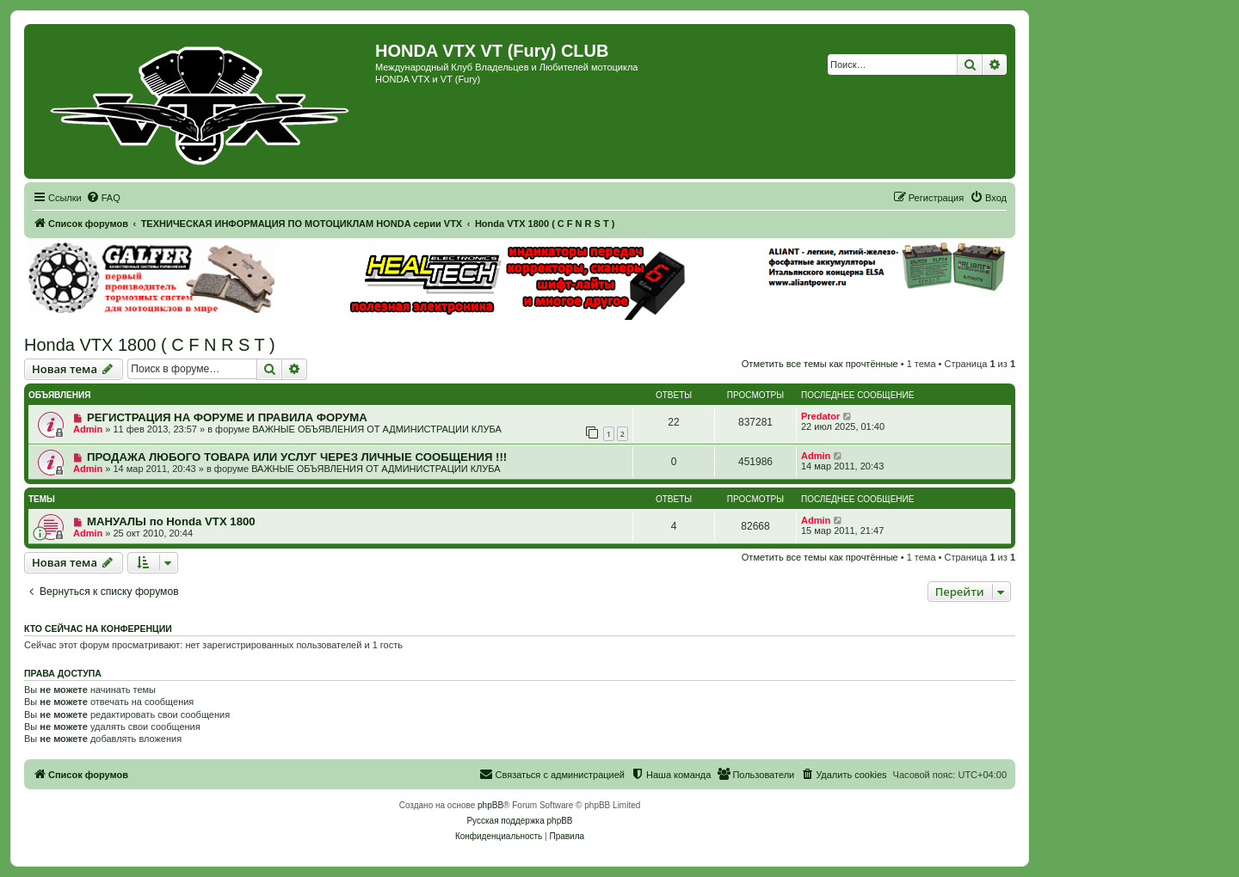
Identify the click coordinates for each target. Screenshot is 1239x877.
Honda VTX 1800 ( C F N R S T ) (149, 344)
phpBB (490, 805)
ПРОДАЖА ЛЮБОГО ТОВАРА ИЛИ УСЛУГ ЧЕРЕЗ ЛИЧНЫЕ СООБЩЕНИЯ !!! (297, 457)
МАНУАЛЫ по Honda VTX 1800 (171, 521)
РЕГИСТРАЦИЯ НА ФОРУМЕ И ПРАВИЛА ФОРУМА (227, 417)
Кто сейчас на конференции (98, 628)
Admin (87, 429)
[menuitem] (103, 197)
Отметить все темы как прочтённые (820, 364)
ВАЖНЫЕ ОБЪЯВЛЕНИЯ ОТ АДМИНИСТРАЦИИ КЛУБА (376, 429)
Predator (820, 416)
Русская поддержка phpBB (519, 820)
